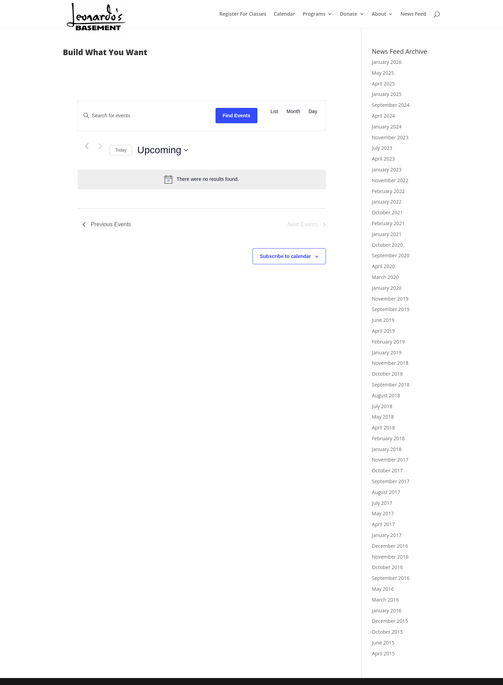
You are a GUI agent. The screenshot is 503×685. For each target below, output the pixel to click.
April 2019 (383, 330)
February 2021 (388, 223)
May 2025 (383, 72)
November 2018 (390, 363)
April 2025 (383, 83)
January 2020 (387, 288)
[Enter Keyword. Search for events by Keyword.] (147, 116)
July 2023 (382, 148)
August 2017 (386, 492)
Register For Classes (242, 14)
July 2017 (382, 503)
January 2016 (387, 610)
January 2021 (387, 234)
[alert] (202, 179)
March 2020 (385, 277)
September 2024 (391, 105)
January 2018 (387, 449)
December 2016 (390, 546)
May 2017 (383, 513)
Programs (313, 14)
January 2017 (387, 535)
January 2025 (387, 94)
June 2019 (383, 320)
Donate (348, 14)
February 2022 (388, 191)
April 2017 (383, 524)
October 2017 (387, 470)
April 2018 (383, 427)
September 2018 (391, 384)
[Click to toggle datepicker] (162, 150)
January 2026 (387, 62)
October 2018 (387, 373)
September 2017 (391, 481)
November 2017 (390, 459)
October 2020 (387, 245)
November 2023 (390, 137)
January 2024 (387, 126)
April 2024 (383, 115)
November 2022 (390, 180)
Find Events (236, 115)
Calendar (284, 14)
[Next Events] (100, 146)
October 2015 (387, 631)
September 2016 (391, 578)
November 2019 (390, 298)
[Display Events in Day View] (312, 112)
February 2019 (388, 341)
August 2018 (386, 395)
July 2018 (382, 406)
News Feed (413, 14)
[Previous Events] (86, 146)
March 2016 (385, 599)
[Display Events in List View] (274, 112)
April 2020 (383, 266)
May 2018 (383, 416)
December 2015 (390, 621)
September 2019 (391, 309)
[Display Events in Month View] (293, 112)
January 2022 (387, 201)
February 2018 (388, 438)
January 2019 (387, 352)
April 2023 (383, 158)
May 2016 (383, 588)
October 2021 (387, 212)
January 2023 (387, 169)
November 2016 (390, 556)
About (379, 14)
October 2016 (387, 567)
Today (120, 150)
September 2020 (391, 255)
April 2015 (383, 653)
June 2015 (383, 642)
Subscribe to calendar (285, 256)
